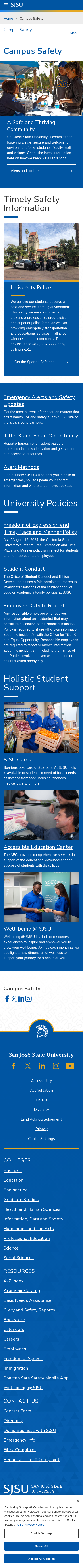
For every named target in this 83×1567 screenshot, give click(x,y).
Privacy (41, 1129)
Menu (74, 33)
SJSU (17, 4)
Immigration (16, 1368)
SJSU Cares (17, 759)
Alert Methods (21, 467)
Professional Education (27, 1238)
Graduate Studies (21, 1200)
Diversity (41, 1109)
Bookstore (14, 1320)
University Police (31, 287)
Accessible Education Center (38, 847)
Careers (11, 1339)
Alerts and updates (25, 171)
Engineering (16, 1190)
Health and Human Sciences (32, 1209)
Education (13, 1180)
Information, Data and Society (33, 1219)
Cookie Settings (41, 1138)
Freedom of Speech (23, 1359)
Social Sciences (19, 1258)
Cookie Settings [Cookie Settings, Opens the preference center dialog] (41, 1533)
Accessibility (41, 1080)
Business (13, 1170)
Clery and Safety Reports (29, 1310)
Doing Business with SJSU (30, 1430)
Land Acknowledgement (41, 1119)
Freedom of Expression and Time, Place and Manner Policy (40, 528)
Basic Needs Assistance (27, 1300)
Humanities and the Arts (29, 1229)
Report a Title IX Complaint (32, 1460)
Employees (15, 1349)
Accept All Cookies (41, 1558)
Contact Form (17, 1411)
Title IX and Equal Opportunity (41, 435)
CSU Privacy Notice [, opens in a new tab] (30, 1524)
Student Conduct (24, 568)
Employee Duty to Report (34, 605)
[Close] (78, 1501)
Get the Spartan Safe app (34, 362)
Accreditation (41, 1090)
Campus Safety (31, 18)
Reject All (41, 1546)
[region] (41, 1531)
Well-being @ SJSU (27, 928)
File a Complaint (20, 1450)
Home (8, 18)
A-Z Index (14, 1281)
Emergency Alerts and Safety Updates (39, 401)
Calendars (14, 1329)
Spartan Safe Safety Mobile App (36, 1378)
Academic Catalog (22, 1291)
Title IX (41, 1100)
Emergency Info (19, 1440)
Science (11, 1248)
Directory (13, 1421)
